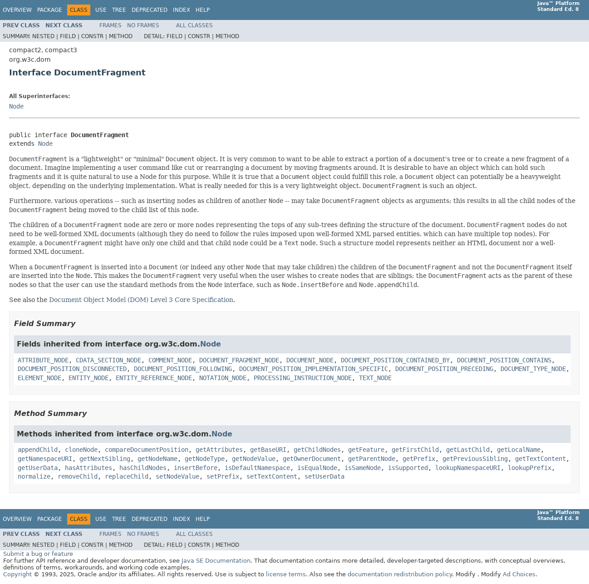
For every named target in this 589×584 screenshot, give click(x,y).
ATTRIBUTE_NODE (43, 360)
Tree (119, 10)
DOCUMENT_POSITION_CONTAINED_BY (395, 360)
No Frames (143, 25)
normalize (34, 476)
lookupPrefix (529, 467)
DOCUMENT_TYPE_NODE (533, 368)
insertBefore (195, 467)
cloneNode (81, 449)
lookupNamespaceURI (468, 467)
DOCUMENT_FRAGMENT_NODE (239, 360)
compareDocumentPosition (146, 449)
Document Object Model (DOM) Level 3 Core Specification (141, 299)
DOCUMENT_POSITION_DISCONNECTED (72, 368)
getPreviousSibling (475, 458)
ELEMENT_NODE (39, 377)
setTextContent (271, 476)
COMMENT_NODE (170, 360)
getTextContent (540, 458)
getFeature (366, 449)
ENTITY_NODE (88, 377)
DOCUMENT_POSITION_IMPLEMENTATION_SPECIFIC (313, 368)
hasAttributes (88, 467)
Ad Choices (519, 574)
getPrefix (418, 458)
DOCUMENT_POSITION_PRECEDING (444, 368)
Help (203, 10)
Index (181, 10)
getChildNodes (317, 449)
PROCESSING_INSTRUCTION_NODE (303, 377)
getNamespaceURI (45, 458)
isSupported (408, 467)
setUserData (324, 476)
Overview (17, 10)
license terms (286, 574)
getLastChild (468, 449)
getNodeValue (253, 458)
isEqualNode (317, 467)
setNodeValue (177, 476)
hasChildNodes (143, 467)
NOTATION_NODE (222, 377)
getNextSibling (104, 458)
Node (16, 106)
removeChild (78, 476)
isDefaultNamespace (257, 467)
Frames (110, 25)
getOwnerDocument (312, 458)
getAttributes (219, 449)
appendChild (38, 449)
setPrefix (222, 476)
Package (49, 10)
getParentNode (371, 458)
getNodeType (205, 458)
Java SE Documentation (216, 560)
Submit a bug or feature (38, 553)
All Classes (194, 25)
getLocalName (518, 449)
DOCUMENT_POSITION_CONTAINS (504, 360)
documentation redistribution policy (400, 574)
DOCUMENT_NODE (310, 360)
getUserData (38, 467)
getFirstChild (415, 449)
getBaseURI (268, 449)
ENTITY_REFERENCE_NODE (154, 377)
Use (101, 10)
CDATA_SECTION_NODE (108, 360)
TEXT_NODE (375, 377)
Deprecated (149, 10)
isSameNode (362, 467)
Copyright (17, 574)
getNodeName (157, 458)
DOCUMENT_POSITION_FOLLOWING (183, 368)
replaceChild (126, 476)
